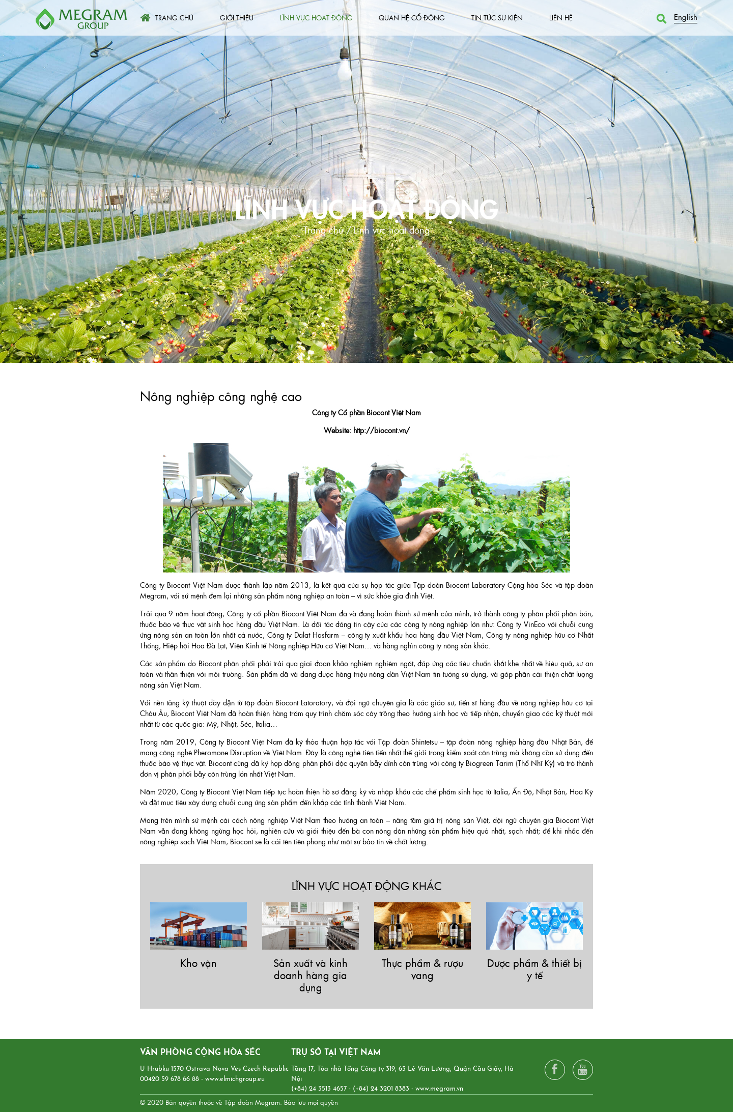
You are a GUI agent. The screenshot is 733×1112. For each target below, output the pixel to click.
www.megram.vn (439, 1089)
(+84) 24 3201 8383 (381, 1089)
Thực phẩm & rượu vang (422, 968)
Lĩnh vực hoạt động (366, 207)
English (685, 16)
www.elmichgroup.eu (235, 1079)
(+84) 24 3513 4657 (319, 1089)
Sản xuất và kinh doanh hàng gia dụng (310, 974)
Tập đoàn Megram (252, 1102)
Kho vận (198, 962)
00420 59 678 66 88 (169, 1079)
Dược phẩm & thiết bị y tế (534, 968)
